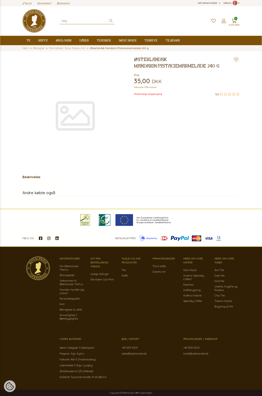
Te (28, 40)
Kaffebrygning (192, 290)
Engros (63, 3)
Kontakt (44, 3)
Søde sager (127, 40)
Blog (27, 3)
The (124, 270)
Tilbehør (172, 40)
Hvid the (219, 281)
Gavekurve (159, 271)
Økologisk (64, 40)
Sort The (219, 270)
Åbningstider (67, 275)
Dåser (84, 40)
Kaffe (43, 40)
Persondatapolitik (70, 298)
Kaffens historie (192, 295)
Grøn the (219, 275)
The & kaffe (159, 266)
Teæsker (104, 40)
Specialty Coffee (192, 301)
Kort (62, 304)
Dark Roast (189, 270)
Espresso (188, 284)
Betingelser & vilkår (71, 309)
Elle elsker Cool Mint (102, 279)
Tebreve (151, 40)
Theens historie (223, 301)
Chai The (219, 295)
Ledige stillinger (100, 274)
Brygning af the (223, 306)
